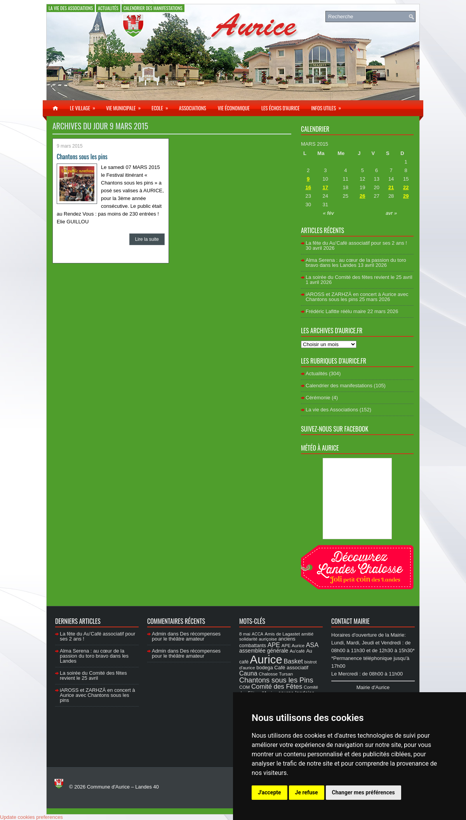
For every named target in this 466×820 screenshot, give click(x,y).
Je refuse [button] (306, 792)
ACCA (257, 634)
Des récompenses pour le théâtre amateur (186, 636)
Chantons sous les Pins (276, 680)
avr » (391, 213)
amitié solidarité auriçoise (276, 636)
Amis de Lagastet (282, 633)
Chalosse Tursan (276, 673)
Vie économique (234, 108)
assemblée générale (263, 651)
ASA (312, 644)
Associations (192, 108)
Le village (85, 106)
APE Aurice (293, 645)
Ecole (162, 106)
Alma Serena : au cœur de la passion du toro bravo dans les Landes (356, 262)
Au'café (297, 650)
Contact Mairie (350, 621)
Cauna (248, 673)
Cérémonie (318, 397)
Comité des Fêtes (276, 686)
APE (274, 644)
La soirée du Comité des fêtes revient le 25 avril (359, 277)
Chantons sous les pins (82, 156)
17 (325, 187)
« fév (328, 213)
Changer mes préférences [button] (363, 792)
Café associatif (291, 667)
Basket (293, 661)
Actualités (108, 8)
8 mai (244, 633)
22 (406, 187)
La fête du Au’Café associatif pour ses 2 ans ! (356, 243)
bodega (264, 667)
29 (406, 196)
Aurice (266, 659)
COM (244, 686)
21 (391, 187)
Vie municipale (126, 106)
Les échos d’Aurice (280, 108)
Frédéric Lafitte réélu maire (336, 311)
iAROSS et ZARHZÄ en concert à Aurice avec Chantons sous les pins (357, 296)
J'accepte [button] (269, 792)
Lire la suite (147, 239)
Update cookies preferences (31, 817)
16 (308, 187)
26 (362, 196)
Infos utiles (328, 106)
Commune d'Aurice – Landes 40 (123, 787)
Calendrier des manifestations (153, 8)
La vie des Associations (71, 8)
